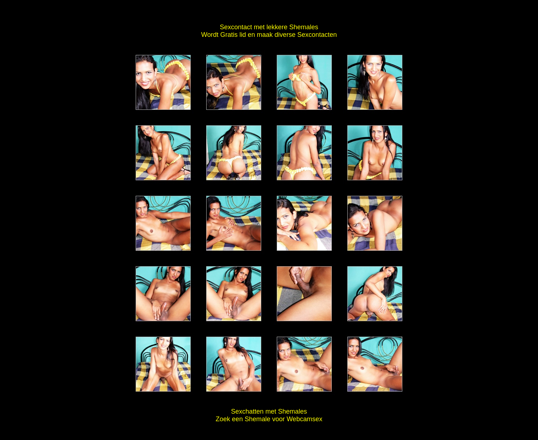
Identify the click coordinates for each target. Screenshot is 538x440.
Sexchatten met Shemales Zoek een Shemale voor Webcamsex (269, 415)
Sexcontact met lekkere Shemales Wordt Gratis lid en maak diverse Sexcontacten (269, 30)
